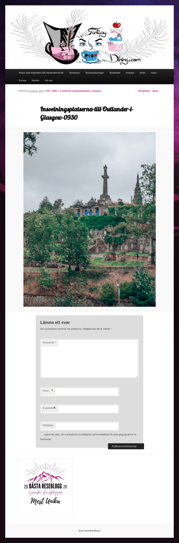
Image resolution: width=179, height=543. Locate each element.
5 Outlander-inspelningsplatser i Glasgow (80, 91)
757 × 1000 (51, 91)
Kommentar (49, 342)
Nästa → (157, 91)
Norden (35, 80)
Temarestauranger (94, 72)
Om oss (49, 80)
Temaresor (74, 72)
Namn (48, 390)
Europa (22, 80)
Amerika (130, 72)
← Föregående (142, 91)
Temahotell (114, 72)
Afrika (142, 72)
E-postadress (49, 408)
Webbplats (48, 425)
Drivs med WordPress (90, 531)
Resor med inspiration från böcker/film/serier (41, 72)
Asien (154, 72)
